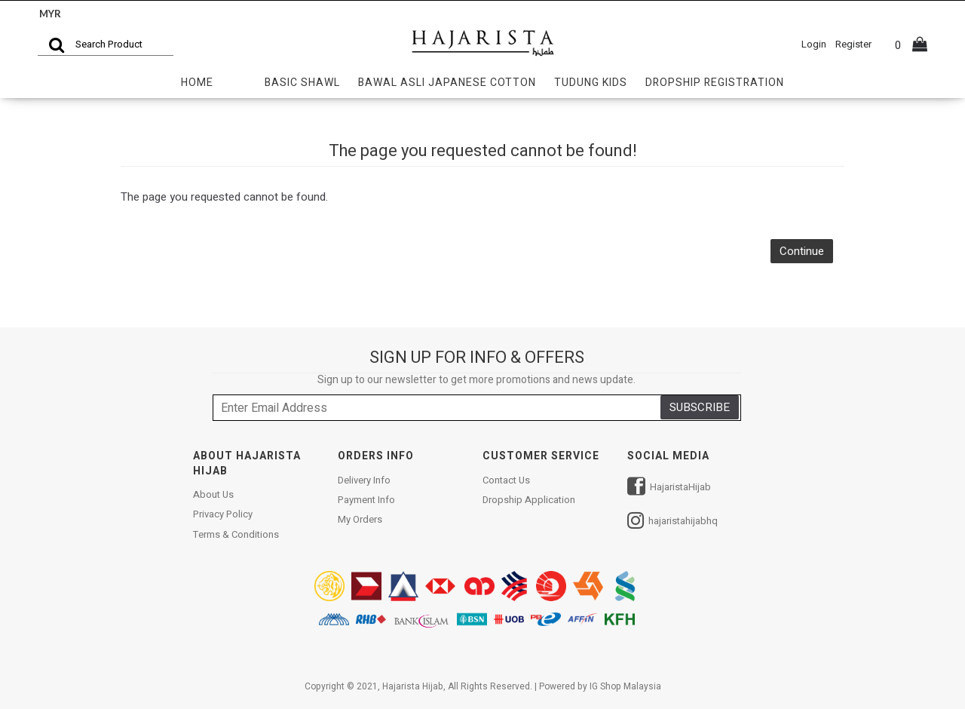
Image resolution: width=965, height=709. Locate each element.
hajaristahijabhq (672, 522)
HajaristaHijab (669, 488)
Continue (802, 251)
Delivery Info (364, 480)
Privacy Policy (223, 514)
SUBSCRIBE (699, 407)
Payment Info (366, 500)
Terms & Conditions (236, 535)
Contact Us (506, 480)
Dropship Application (528, 500)
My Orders (360, 519)
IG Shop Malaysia (625, 686)
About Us (213, 495)
